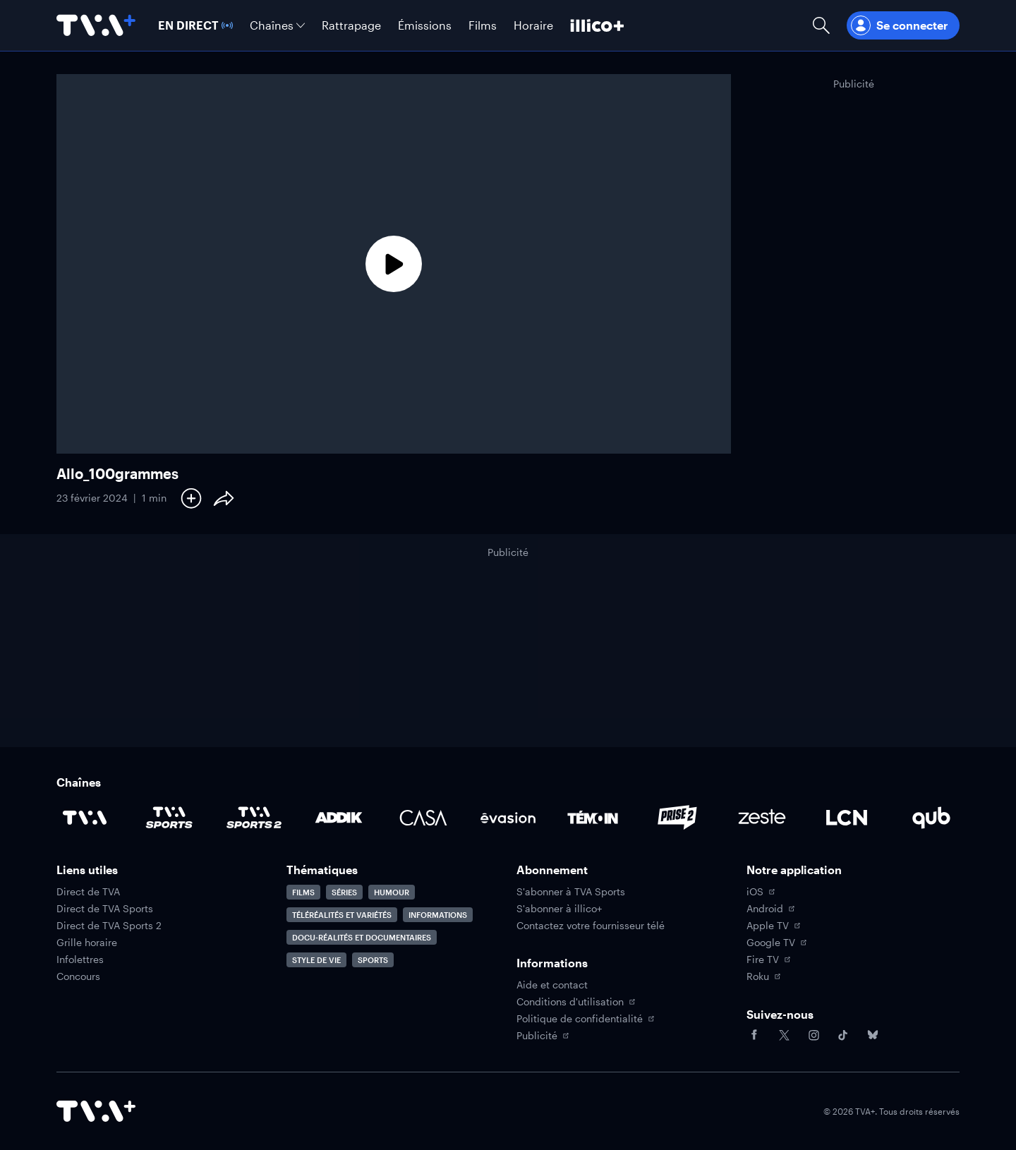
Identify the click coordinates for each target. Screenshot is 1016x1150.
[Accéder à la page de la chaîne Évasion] (508, 817)
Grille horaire (86, 942)
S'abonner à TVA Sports (570, 891)
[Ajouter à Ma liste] (191, 498)
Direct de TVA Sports (104, 908)
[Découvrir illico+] (597, 25)
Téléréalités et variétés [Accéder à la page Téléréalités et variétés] (342, 914)
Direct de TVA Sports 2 (109, 925)
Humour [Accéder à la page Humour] (391, 892)
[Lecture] (393, 264)
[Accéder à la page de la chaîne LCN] (846, 817)
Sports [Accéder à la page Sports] (373, 959)
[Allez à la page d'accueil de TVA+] (95, 25)
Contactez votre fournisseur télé (590, 925)
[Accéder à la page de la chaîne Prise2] (677, 817)
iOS (760, 891)
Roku (763, 976)
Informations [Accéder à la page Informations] (438, 914)
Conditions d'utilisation (575, 1001)
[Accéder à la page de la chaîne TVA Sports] (169, 817)
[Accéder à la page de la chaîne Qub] (931, 817)
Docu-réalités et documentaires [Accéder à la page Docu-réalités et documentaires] (361, 937)
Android (770, 908)
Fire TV (768, 959)
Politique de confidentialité (585, 1018)
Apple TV (773, 925)
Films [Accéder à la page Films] (303, 892)
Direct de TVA (88, 891)
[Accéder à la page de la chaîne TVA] (84, 817)
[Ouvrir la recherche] (821, 25)
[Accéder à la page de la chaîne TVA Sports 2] (254, 817)
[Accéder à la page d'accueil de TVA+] (95, 1111)
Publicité (542, 1035)
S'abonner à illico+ (559, 908)
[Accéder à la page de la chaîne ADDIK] (338, 817)
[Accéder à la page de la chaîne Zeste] (762, 817)
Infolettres (80, 959)
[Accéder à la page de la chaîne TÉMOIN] (592, 817)
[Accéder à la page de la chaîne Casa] (423, 817)
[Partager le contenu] (223, 498)
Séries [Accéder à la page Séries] (344, 892)
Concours (78, 976)
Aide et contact (552, 985)
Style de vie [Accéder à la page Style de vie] (316, 959)
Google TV (776, 942)
